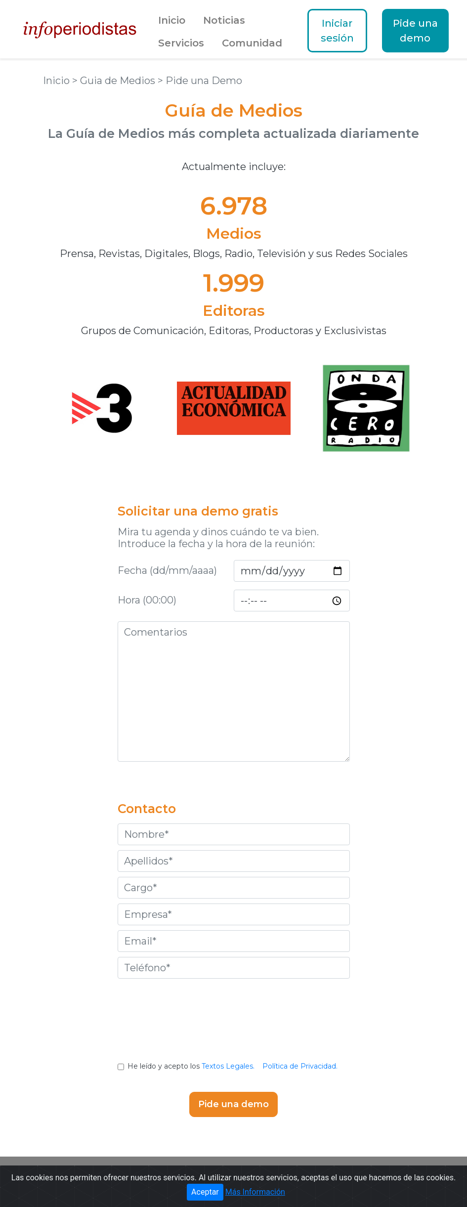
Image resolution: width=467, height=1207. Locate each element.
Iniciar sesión (337, 30)
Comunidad (252, 43)
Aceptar (205, 1192)
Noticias (224, 20)
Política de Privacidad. (300, 1066)
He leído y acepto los (233, 1066)
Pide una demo (415, 30)
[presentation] (234, 1027)
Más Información (255, 1192)
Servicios (181, 43)
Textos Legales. (228, 1066)
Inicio (171, 20)
